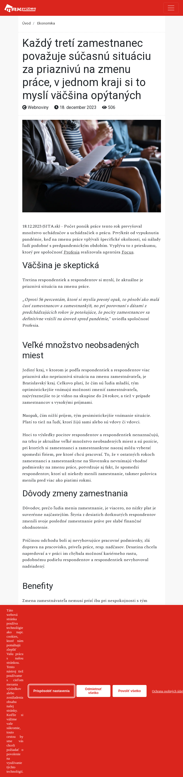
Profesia (72, 252)
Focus (128, 252)
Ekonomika (46, 23)
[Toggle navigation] (171, 7)
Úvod (26, 23)
